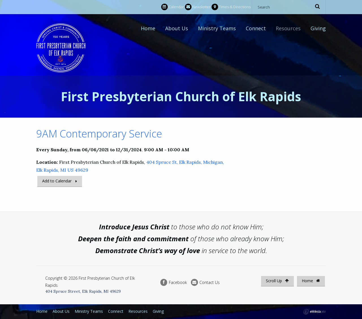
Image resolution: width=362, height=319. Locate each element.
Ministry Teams (217, 28)
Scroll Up (277, 280)
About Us (176, 28)
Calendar (172, 7)
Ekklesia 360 (314, 311)
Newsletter (197, 7)
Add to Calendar (57, 181)
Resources (288, 28)
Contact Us (205, 282)
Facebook (173, 282)
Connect (256, 28)
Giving (318, 28)
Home (148, 28)
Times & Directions (231, 7)
